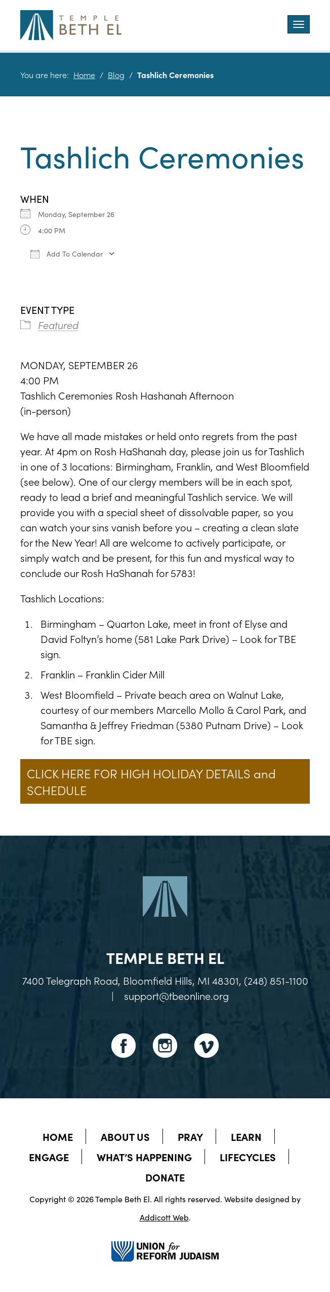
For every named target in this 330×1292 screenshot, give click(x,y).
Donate (165, 1177)
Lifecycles (248, 1157)
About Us (125, 1136)
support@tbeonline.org (176, 995)
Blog (116, 74)
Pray (190, 1136)
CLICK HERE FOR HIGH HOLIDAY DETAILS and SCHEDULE (151, 781)
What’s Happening (144, 1157)
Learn (246, 1136)
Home (84, 74)
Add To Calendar (66, 253)
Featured (58, 324)
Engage (49, 1157)
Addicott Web (164, 1217)
